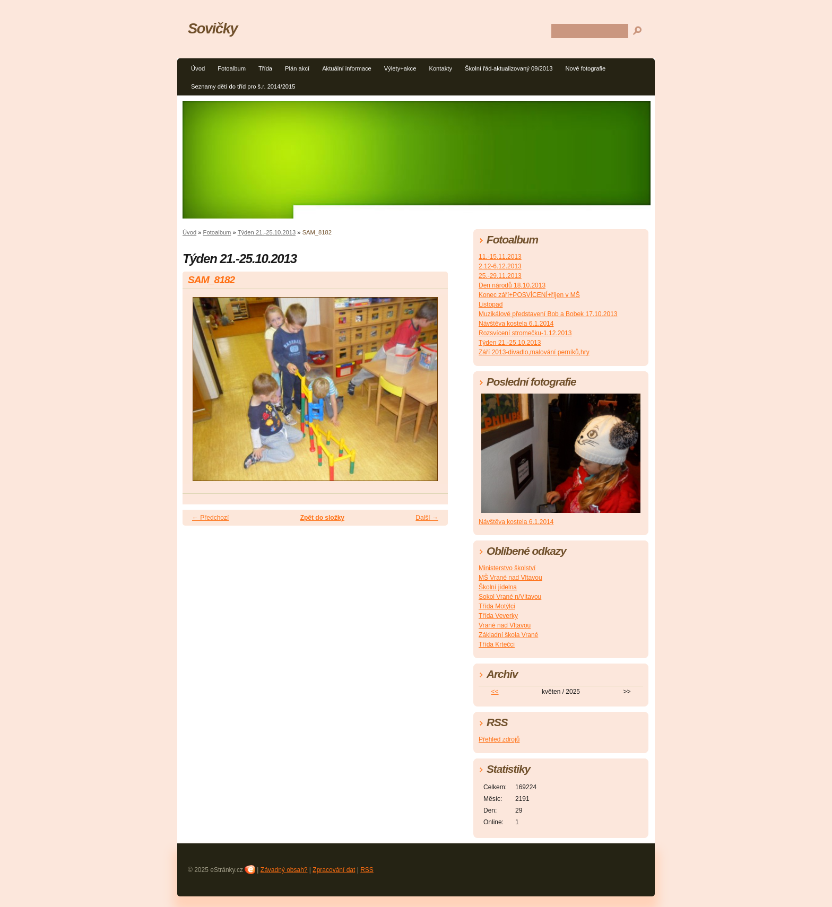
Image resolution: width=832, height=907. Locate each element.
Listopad (490, 304)
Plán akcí (297, 68)
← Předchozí (210, 517)
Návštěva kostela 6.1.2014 (516, 323)
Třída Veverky (498, 616)
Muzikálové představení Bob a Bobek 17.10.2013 (548, 314)
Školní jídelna (498, 587)
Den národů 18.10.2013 (512, 285)
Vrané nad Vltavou (505, 625)
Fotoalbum (232, 68)
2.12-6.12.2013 (500, 266)
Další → (426, 517)
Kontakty (440, 68)
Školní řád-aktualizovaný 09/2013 (508, 68)
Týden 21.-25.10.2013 (267, 232)
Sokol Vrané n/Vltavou (510, 596)
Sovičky (212, 28)
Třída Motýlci (497, 606)
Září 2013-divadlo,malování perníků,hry (534, 352)
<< (495, 691)
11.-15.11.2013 (500, 256)
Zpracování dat (334, 870)
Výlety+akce (400, 68)
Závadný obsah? (284, 870)
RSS (367, 870)
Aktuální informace (346, 68)
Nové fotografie (585, 68)
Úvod (198, 68)
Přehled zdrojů (499, 739)
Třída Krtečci (497, 644)
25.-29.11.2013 (500, 276)
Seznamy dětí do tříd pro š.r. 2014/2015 (243, 86)
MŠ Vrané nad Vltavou (510, 577)
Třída (265, 68)
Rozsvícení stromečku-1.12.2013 (525, 333)
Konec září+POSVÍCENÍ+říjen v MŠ (529, 295)
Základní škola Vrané (508, 635)
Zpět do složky (322, 517)
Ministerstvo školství (507, 568)
